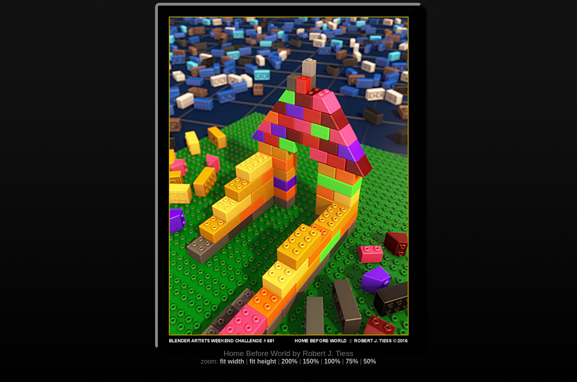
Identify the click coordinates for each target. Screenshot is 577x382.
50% (369, 351)
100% (332, 351)
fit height (262, 351)
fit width (232, 351)
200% (289, 351)
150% (311, 351)
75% (351, 351)
